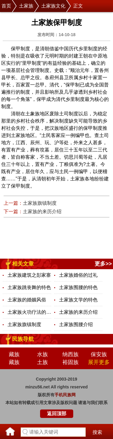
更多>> (103, 264)
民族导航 (23, 339)
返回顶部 (56, 413)
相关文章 (23, 264)
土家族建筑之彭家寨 (29, 275)
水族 (42, 354)
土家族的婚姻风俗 (27, 299)
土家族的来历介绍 (42, 211)
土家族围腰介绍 (76, 324)
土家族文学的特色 (78, 299)
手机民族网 (65, 394)
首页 (6, 5)
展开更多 (99, 362)
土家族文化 (53, 5)
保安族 (99, 354)
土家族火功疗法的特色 (29, 312)
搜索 (97, 432)
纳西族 (70, 354)
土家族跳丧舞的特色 (29, 287)
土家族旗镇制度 (40, 203)
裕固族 (70, 362)
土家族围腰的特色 (78, 287)
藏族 (14, 354)
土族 (42, 362)
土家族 (26, 5)
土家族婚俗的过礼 (78, 275)
